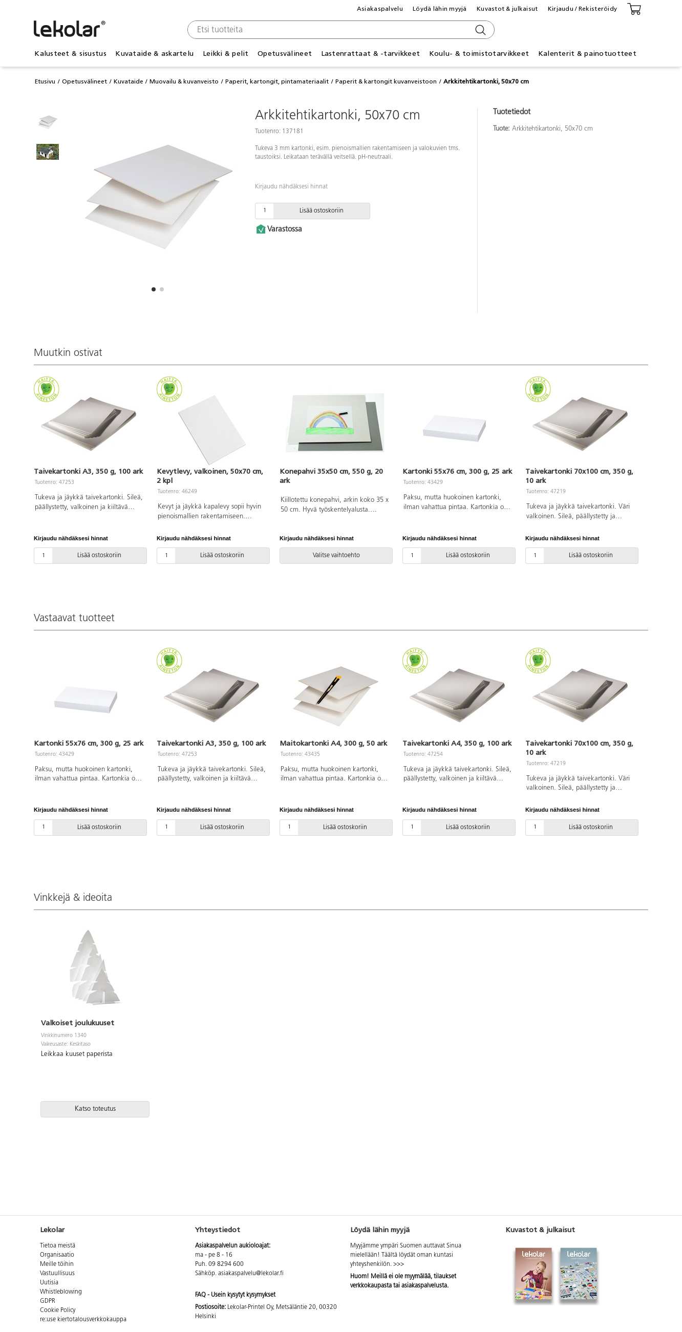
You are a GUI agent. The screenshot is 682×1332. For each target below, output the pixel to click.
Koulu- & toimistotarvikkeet (479, 53)
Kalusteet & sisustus (70, 53)
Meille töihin (57, 1264)
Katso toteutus (95, 1109)
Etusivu (45, 81)
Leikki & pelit (226, 53)
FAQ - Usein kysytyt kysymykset (235, 1295)
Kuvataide (128, 81)
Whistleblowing (61, 1292)
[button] (154, 289)
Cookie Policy (57, 1310)
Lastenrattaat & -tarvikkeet (370, 53)
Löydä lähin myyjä (440, 8)
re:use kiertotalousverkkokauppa (83, 1320)
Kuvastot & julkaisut (507, 8)
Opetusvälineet (285, 53)
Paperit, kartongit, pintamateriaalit (277, 81)
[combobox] (340, 29)
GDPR (47, 1301)
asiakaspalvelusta (424, 1286)
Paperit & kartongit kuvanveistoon (386, 81)
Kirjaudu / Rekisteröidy (582, 8)
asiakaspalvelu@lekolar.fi (251, 1274)
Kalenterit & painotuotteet (587, 53)
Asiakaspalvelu (380, 8)
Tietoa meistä (57, 1246)
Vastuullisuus (57, 1274)
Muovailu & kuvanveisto (184, 81)
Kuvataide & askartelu (154, 53)
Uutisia (49, 1283)
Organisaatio (57, 1255)
